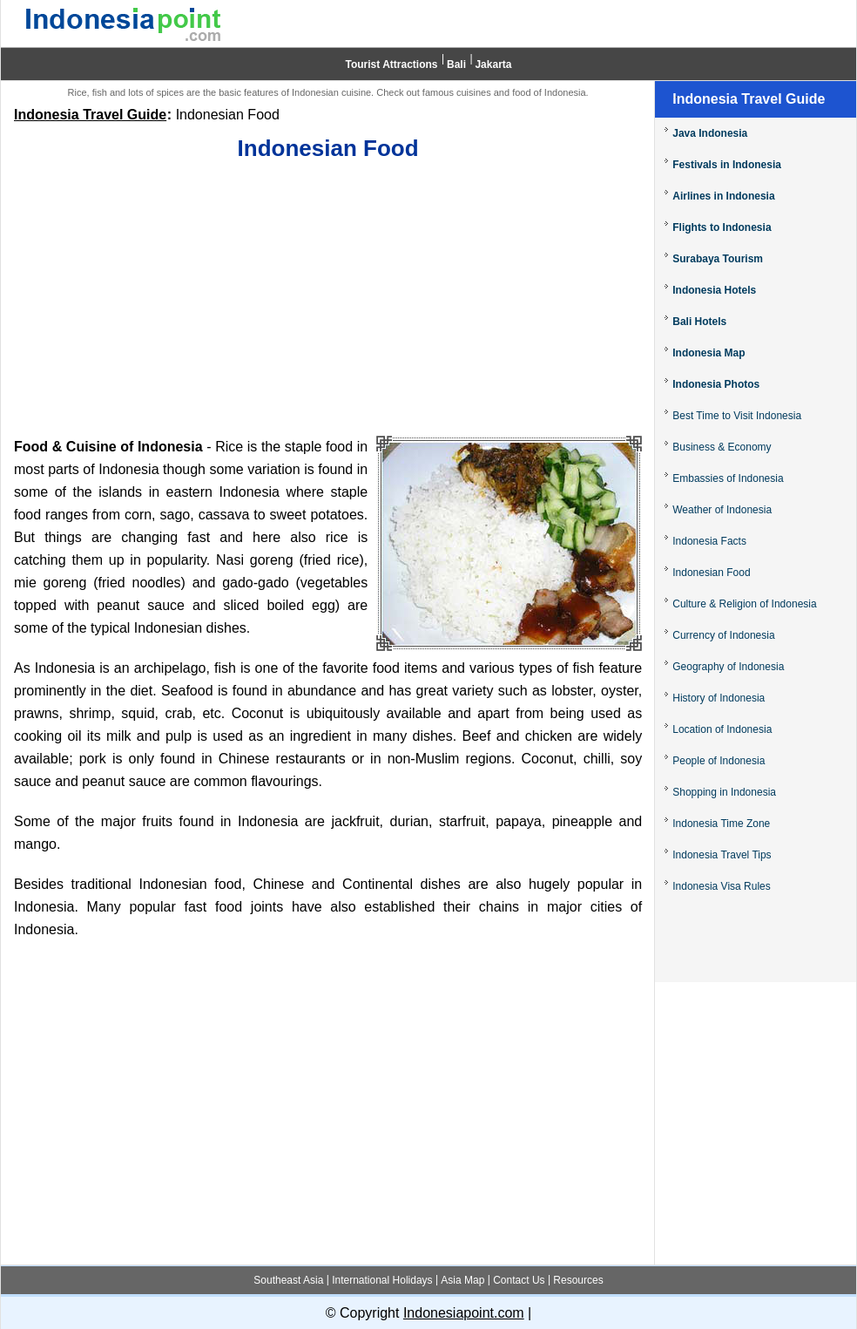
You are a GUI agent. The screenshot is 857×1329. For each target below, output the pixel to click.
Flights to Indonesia (721, 227)
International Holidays (382, 1280)
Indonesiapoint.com (463, 1312)
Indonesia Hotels (714, 290)
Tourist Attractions (392, 64)
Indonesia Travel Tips (721, 855)
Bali (456, 64)
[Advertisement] (328, 301)
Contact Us (518, 1280)
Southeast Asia (288, 1280)
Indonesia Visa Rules (721, 886)
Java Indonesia (709, 133)
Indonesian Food (711, 572)
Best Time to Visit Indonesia (736, 416)
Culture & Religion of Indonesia (744, 604)
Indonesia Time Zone (721, 823)
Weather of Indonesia (722, 510)
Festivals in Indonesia (726, 165)
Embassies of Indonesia (727, 478)
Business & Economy (721, 447)
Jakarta (493, 64)
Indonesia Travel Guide (90, 114)
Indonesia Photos (715, 384)
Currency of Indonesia (723, 635)
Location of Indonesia (722, 729)
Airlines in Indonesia (723, 196)
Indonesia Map (708, 353)
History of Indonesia (718, 698)
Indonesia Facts (709, 541)
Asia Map (462, 1280)
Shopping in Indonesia (724, 792)
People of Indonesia (718, 761)
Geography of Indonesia (728, 667)
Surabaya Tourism (717, 259)
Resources (578, 1280)
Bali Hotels (699, 321)
